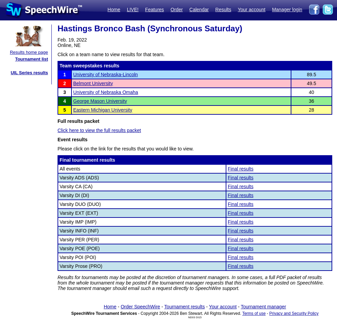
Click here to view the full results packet (99, 130)
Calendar (199, 9)
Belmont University (93, 83)
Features (154, 9)
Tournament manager (263, 306)
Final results (240, 169)
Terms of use (254, 313)
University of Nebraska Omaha (105, 92)
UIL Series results (29, 72)
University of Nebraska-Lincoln (105, 74)
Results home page (29, 52)
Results (223, 9)
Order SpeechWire (140, 306)
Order (177, 9)
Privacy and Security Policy (294, 313)
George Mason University (100, 101)
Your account (251, 9)
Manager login (287, 9)
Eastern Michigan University (102, 110)
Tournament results (184, 306)
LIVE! (133, 9)
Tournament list (31, 59)
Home (114, 9)
